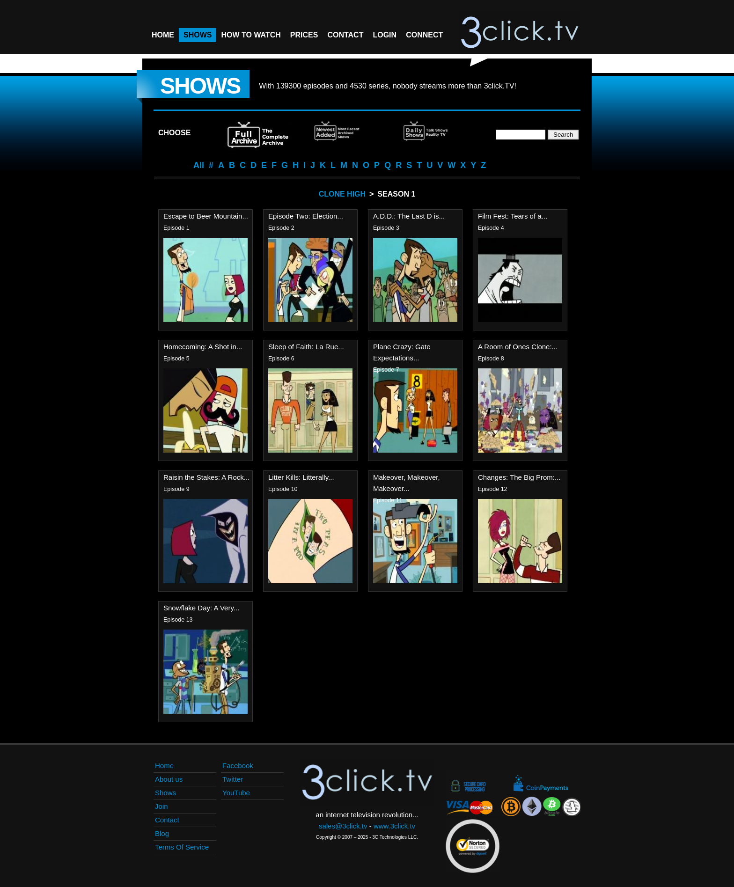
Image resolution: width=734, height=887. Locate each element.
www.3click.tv (394, 826)
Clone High (342, 194)
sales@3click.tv (343, 826)
